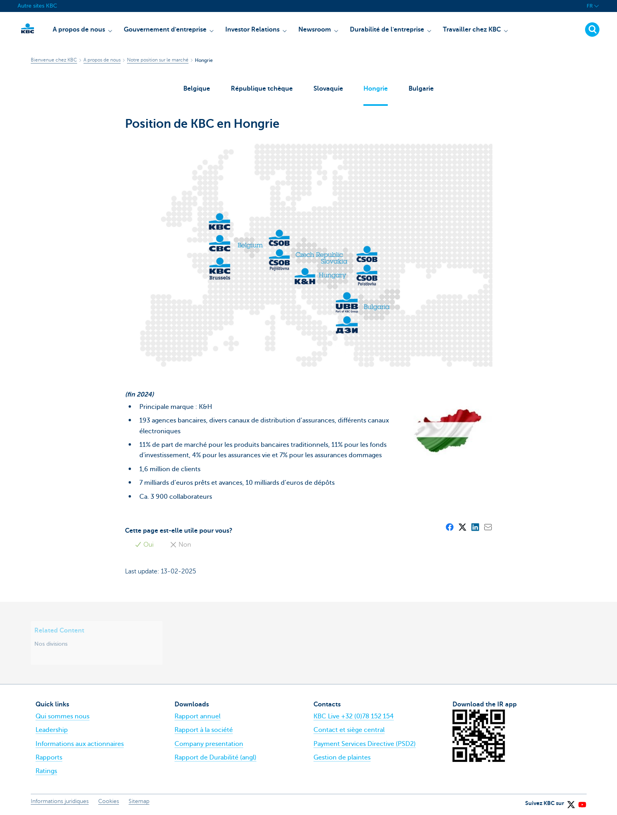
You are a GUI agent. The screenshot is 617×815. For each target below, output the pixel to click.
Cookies (108, 802)
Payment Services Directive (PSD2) (364, 745)
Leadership (52, 731)
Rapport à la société (204, 731)
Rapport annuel (197, 717)
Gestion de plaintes (342, 758)
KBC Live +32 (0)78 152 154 (353, 717)
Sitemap (139, 802)
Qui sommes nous (62, 717)
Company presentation (209, 745)
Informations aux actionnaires (80, 745)
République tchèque (262, 88)
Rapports (49, 758)
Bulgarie (421, 88)
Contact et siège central (349, 731)
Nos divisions (50, 645)
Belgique (196, 88)
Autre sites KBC (37, 6)
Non (180, 545)
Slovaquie (328, 88)
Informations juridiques (60, 802)
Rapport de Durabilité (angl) (215, 758)
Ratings (46, 772)
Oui (144, 545)
